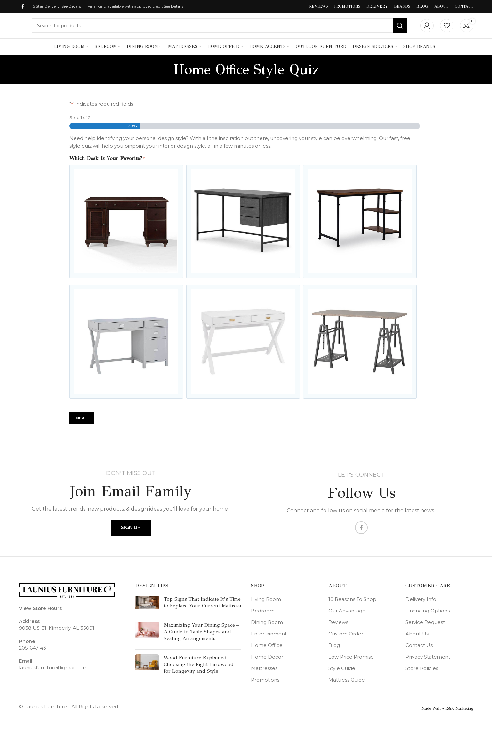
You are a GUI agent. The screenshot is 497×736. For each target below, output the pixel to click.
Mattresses (264, 680)
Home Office (267, 657)
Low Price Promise (351, 669)
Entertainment (269, 646)
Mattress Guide (346, 692)
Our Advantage (346, 622)
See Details (71, 6)
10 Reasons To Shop (352, 611)
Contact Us (419, 657)
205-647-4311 (34, 660)
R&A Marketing (459, 720)
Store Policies (421, 680)
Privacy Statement (427, 669)
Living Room (266, 611)
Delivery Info (420, 611)
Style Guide (341, 680)
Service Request (425, 634)
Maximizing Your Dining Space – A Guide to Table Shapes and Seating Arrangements (201, 643)
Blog (334, 657)
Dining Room (267, 634)
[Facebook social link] (23, 7)
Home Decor (267, 669)
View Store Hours (40, 620)
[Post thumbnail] (147, 616)
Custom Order (345, 646)
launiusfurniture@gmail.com (53, 679)
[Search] (219, 30)
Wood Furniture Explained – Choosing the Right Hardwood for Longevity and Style (199, 676)
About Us (417, 646)
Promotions (265, 692)
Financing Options (427, 622)
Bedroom (263, 622)
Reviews (338, 634)
